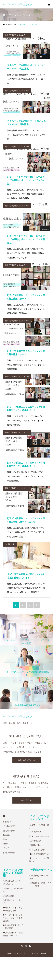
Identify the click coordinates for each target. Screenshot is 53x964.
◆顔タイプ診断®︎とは (39, 854)
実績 (5, 839)
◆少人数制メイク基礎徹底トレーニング (13, 934)
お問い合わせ (9, 852)
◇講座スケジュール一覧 (13, 890)
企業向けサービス (40, 869)
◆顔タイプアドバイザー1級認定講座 (13, 909)
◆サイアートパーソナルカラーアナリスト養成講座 (13, 918)
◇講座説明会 (9, 896)
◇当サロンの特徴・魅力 (39, 826)
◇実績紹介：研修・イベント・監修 (40, 884)
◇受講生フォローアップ (13, 901)
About (5, 844)
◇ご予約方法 (35, 832)
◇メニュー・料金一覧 (39, 836)
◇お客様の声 (35, 841)
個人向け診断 (9, 831)
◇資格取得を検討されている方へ (13, 882)
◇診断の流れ (35, 845)
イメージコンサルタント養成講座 (13, 872)
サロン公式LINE (26, 800)
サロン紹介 (10, 544)
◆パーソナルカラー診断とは (39, 859)
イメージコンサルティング (39, 818)
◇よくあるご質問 (37, 849)
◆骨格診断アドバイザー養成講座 (13, 926)
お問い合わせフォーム (26, 760)
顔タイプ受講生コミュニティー (17, 35)
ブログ (6, 848)
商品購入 (7, 835)
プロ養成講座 (9, 826)
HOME (4, 816)
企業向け (7, 822)
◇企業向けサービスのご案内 (40, 877)
